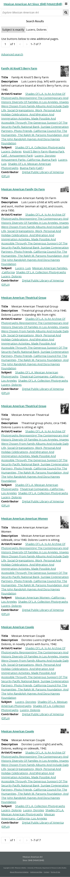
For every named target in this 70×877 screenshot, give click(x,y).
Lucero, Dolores (11, 151)
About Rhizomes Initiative (19, 872)
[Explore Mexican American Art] (32, 12)
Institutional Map (36, 872)
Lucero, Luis (23, 268)
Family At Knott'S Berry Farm (19, 68)
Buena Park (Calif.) (32, 168)
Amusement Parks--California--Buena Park (29, 160)
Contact (46, 872)
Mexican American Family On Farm (23, 189)
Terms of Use (55, 872)
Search (66, 12)
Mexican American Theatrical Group (23, 297)
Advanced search (12, 54)
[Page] (5, 44)
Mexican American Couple (17, 627)
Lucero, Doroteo (45, 155)
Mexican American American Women (24, 518)
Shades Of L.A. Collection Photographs (40, 147)
